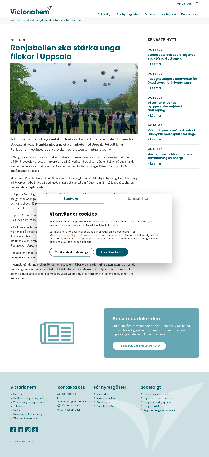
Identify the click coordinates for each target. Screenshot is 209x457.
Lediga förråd (151, 406)
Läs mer (154, 64)
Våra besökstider (68, 409)
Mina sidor (184, 4)
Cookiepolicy (89, 235)
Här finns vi (168, 14)
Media (16, 410)
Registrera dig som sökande (159, 410)
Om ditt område (105, 406)
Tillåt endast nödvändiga (71, 252)
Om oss (150, 14)
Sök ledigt (104, 14)
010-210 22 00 (67, 394)
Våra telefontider (69, 405)
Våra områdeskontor (25, 418)
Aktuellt (31, 20)
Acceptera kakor (112, 252)
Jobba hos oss (21, 406)
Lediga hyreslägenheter (157, 394)
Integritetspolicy (64, 235)
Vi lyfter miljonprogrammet (29, 402)
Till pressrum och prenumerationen (139, 346)
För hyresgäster (128, 14)
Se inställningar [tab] (138, 198)
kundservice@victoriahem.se (73, 400)
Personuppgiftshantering (28, 414)
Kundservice (190, 14)
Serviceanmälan (105, 398)
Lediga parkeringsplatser (157, 402)
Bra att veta (103, 402)
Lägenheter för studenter (158, 398)
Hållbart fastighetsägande (28, 398)
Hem (12, 20)
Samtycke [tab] (71, 198)
